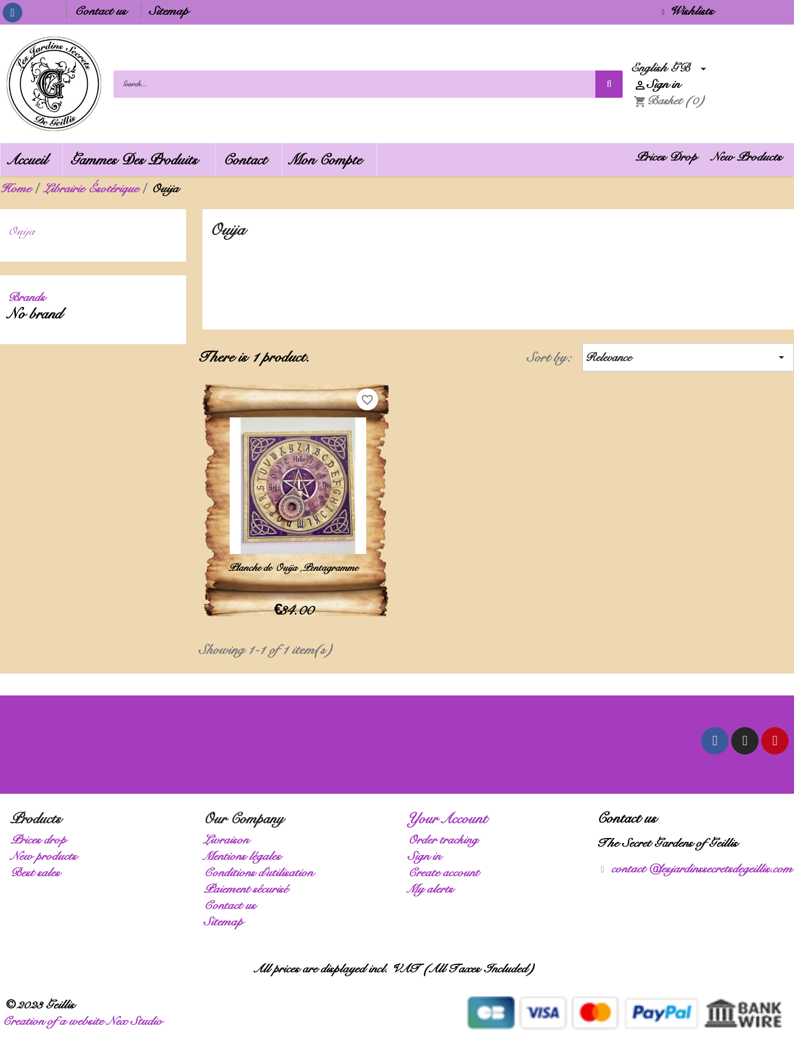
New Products (749, 156)
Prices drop (42, 839)
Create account (446, 872)
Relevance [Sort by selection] (688, 357)
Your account (451, 818)
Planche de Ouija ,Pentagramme (296, 567)
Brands (30, 296)
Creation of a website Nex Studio (85, 1020)
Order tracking (446, 839)
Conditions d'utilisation (262, 872)
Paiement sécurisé (249, 888)
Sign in (427, 855)
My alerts (434, 888)
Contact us (103, 10)
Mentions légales (245, 855)
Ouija (25, 230)
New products (47, 855)
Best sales (38, 872)
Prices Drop (669, 156)
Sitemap (172, 10)
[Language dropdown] (672, 68)
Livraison (229, 839)
